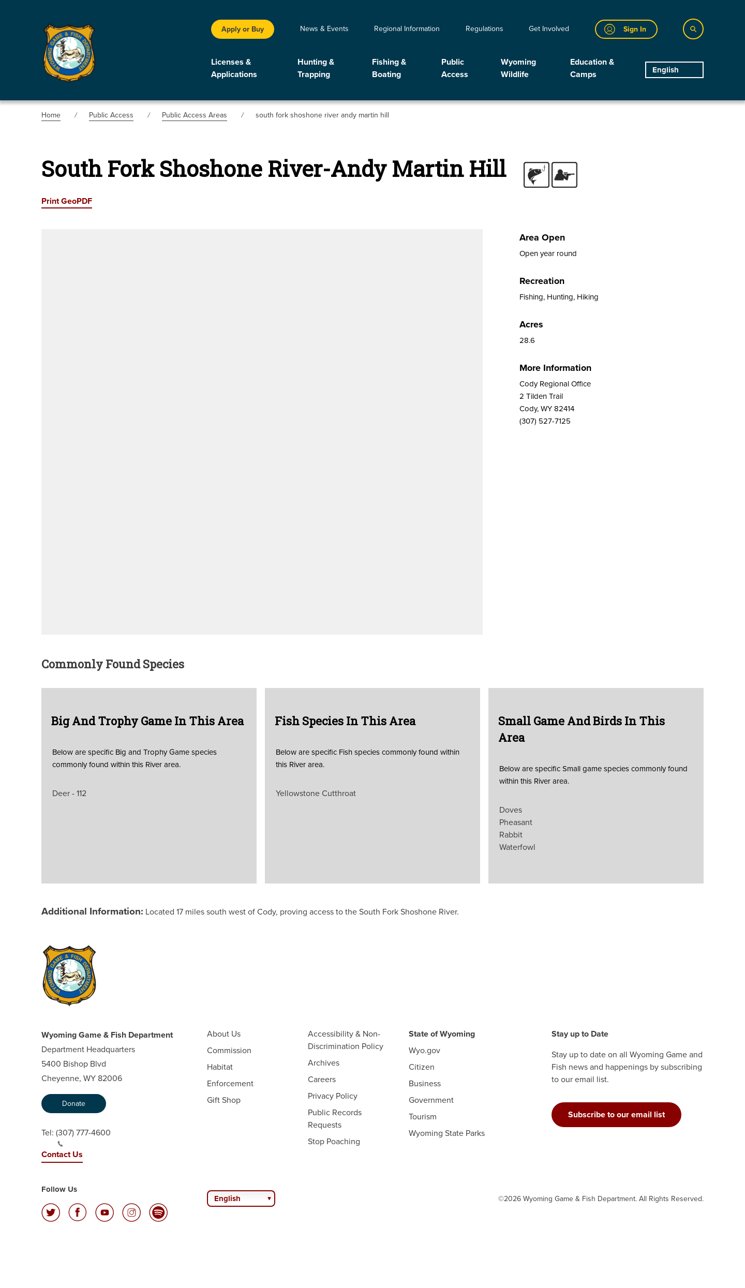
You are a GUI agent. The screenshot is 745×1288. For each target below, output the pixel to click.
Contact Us (62, 1154)
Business (425, 1083)
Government (431, 1100)
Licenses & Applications (234, 68)
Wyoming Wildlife (518, 68)
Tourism (423, 1116)
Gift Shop (224, 1100)
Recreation (541, 281)
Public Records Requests (335, 1118)
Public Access (454, 68)
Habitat (220, 1067)
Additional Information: (92, 911)
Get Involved (549, 28)
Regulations (484, 28)
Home (51, 115)
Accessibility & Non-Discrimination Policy (345, 1040)
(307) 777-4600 (83, 1137)
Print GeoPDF (66, 201)
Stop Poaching (334, 1141)
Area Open (542, 237)
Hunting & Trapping (315, 68)
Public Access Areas (194, 115)
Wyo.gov (424, 1050)
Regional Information (407, 28)
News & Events (324, 28)
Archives (323, 1063)
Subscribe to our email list (616, 1114)
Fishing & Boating (389, 68)
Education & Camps (592, 68)
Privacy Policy (332, 1096)
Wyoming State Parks (447, 1133)
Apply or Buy (242, 29)
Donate (73, 1103)
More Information (555, 368)
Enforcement (230, 1083)
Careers (322, 1079)
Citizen (422, 1067)
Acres (531, 324)
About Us (224, 1034)
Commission (229, 1050)
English (665, 70)
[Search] (693, 29)
